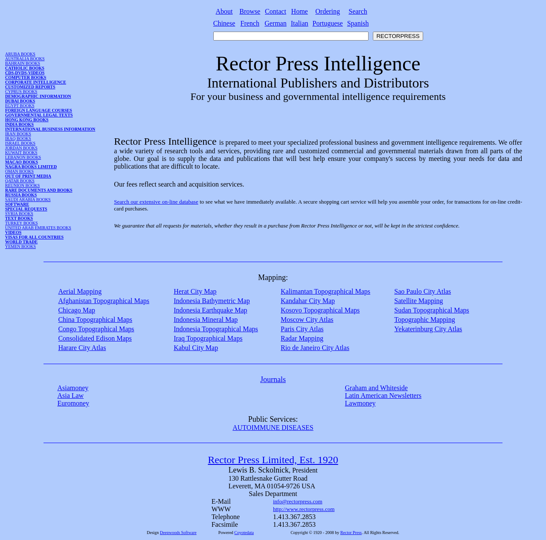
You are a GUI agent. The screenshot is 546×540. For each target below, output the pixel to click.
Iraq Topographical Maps (208, 338)
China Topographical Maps (95, 319)
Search (358, 11)
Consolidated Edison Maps (94, 338)
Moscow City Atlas (307, 319)
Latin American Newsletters (383, 395)
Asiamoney (72, 387)
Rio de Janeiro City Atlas (315, 347)
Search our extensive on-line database (156, 201)
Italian (299, 23)
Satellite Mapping (418, 300)
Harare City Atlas (82, 347)
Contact (275, 11)
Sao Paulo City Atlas (422, 291)
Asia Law (70, 395)
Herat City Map (195, 291)
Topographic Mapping (424, 319)
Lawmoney (360, 403)
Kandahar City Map (308, 300)
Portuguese (328, 23)
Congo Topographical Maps (96, 329)
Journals (273, 379)
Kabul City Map (196, 347)
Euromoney (73, 403)
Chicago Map (76, 310)
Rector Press (351, 532)
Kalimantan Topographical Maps (325, 291)
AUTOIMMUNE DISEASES (273, 427)
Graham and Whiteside (376, 387)
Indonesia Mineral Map (206, 319)
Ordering (327, 11)
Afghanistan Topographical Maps (103, 300)
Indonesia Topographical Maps (216, 329)
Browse (249, 11)
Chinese (224, 23)
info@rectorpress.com (297, 501)
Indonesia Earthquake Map (210, 310)
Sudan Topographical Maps (431, 310)
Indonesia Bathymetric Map (212, 300)
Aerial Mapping (80, 291)
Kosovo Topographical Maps (320, 310)
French (250, 23)
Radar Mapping (302, 338)
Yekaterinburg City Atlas (428, 329)
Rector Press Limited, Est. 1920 (273, 459)
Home (299, 11)
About (224, 11)
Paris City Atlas (302, 329)
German (275, 23)
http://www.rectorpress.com (303, 509)
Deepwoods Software (178, 532)
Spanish (358, 23)
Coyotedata (244, 532)
